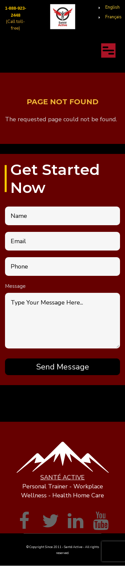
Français (113, 17)
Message (15, 286)
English (112, 7)
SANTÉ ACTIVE (62, 477)
